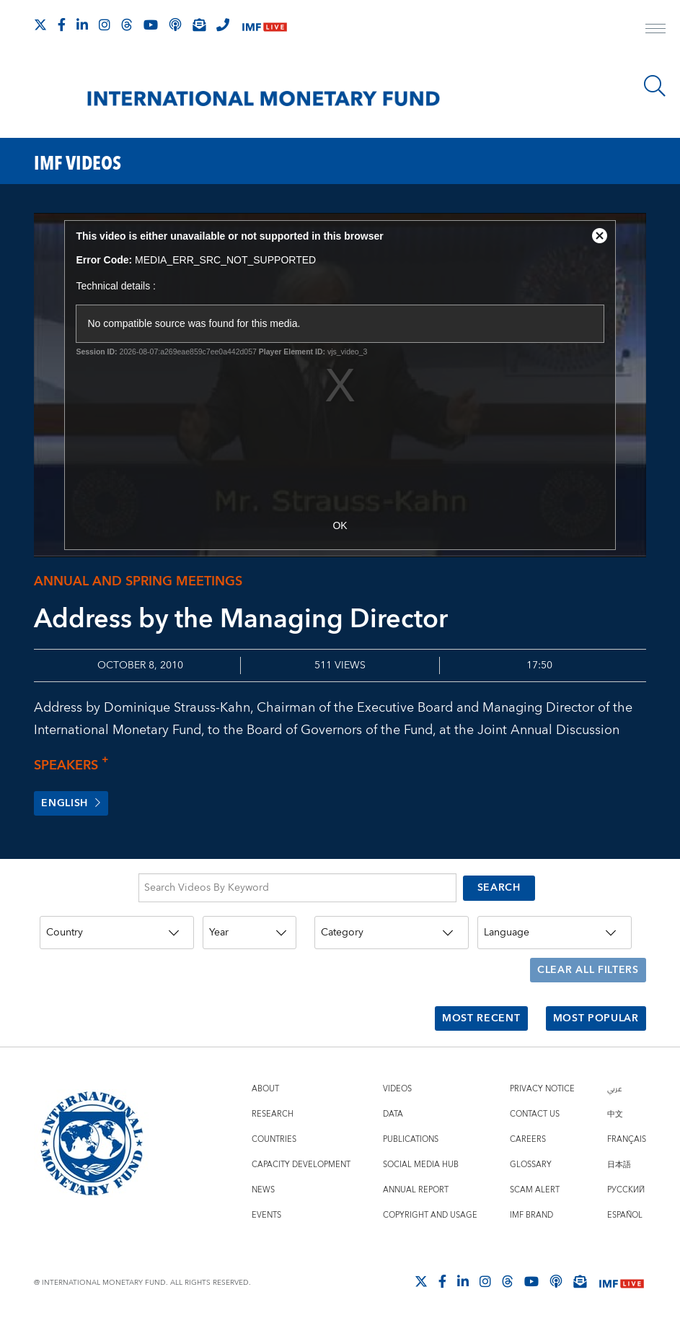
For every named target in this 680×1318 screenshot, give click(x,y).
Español (625, 1211)
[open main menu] (655, 30)
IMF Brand (531, 1211)
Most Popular (595, 1015)
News (263, 1185)
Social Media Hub (421, 1160)
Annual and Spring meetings (138, 581)
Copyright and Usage (430, 1211)
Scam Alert (535, 1185)
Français (626, 1135)
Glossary (531, 1160)
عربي (614, 1084)
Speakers (75, 765)
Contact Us (535, 1110)
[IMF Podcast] (175, 24)
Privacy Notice (542, 1084)
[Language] (554, 933)
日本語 (619, 1160)
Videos (397, 1084)
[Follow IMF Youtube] (150, 24)
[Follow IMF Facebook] (62, 24)
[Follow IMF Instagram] (104, 24)
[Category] (391, 933)
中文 (615, 1110)
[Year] (249, 933)
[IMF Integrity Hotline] (222, 24)
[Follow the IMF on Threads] (127, 24)
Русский (626, 1185)
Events (266, 1211)
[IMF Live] (264, 25)
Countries (274, 1135)
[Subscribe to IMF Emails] (199, 24)
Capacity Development (301, 1160)
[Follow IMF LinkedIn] (82, 24)
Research (272, 1110)
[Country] (116, 933)
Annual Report (416, 1185)
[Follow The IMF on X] (40, 24)
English (71, 804)
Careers (528, 1135)
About (265, 1084)
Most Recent (481, 1015)
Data (393, 1110)
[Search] (655, 86)
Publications (410, 1135)
